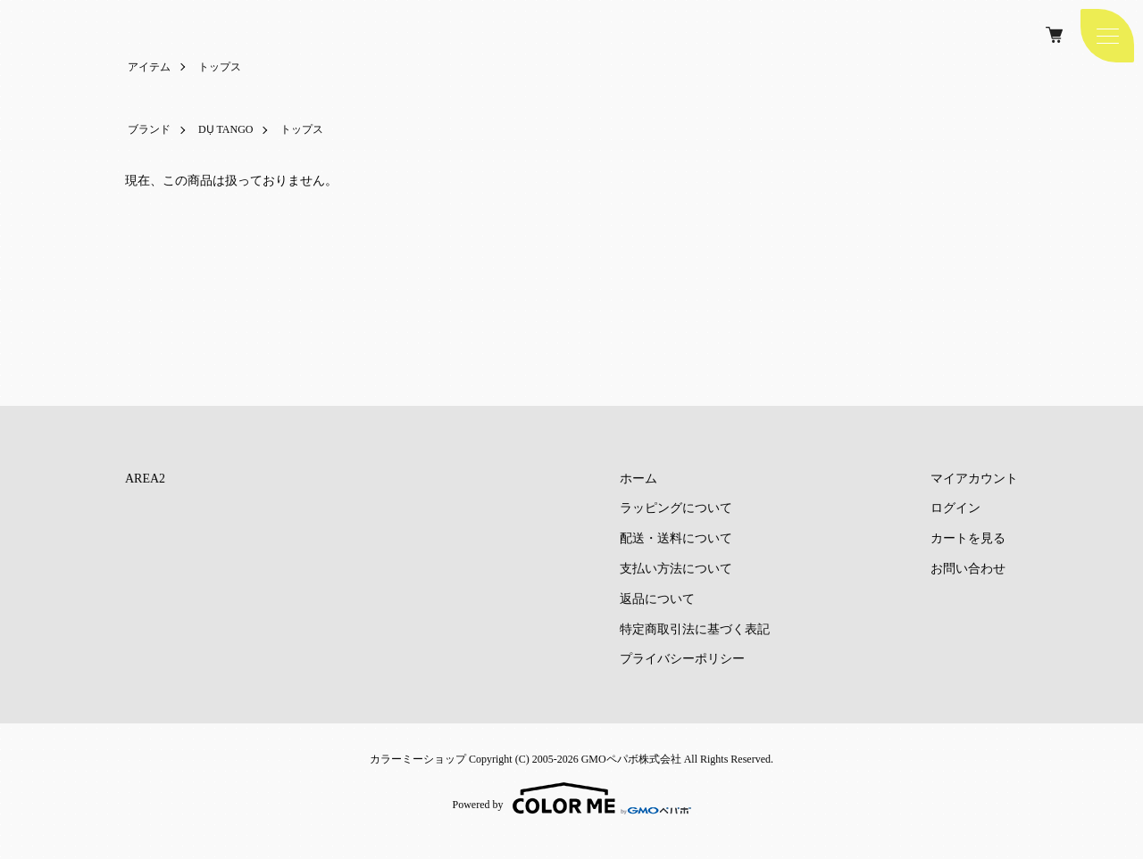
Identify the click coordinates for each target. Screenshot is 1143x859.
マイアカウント (974, 478)
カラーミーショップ (418, 759)
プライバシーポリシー (682, 658)
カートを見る (967, 538)
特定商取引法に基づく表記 (695, 629)
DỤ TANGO (225, 129)
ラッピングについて (676, 508)
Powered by (572, 798)
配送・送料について (676, 538)
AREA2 (145, 478)
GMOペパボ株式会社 (631, 759)
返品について (657, 599)
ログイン (955, 508)
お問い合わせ (967, 568)
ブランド (149, 129)
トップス (219, 67)
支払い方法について (676, 568)
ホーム (638, 478)
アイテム (149, 67)
